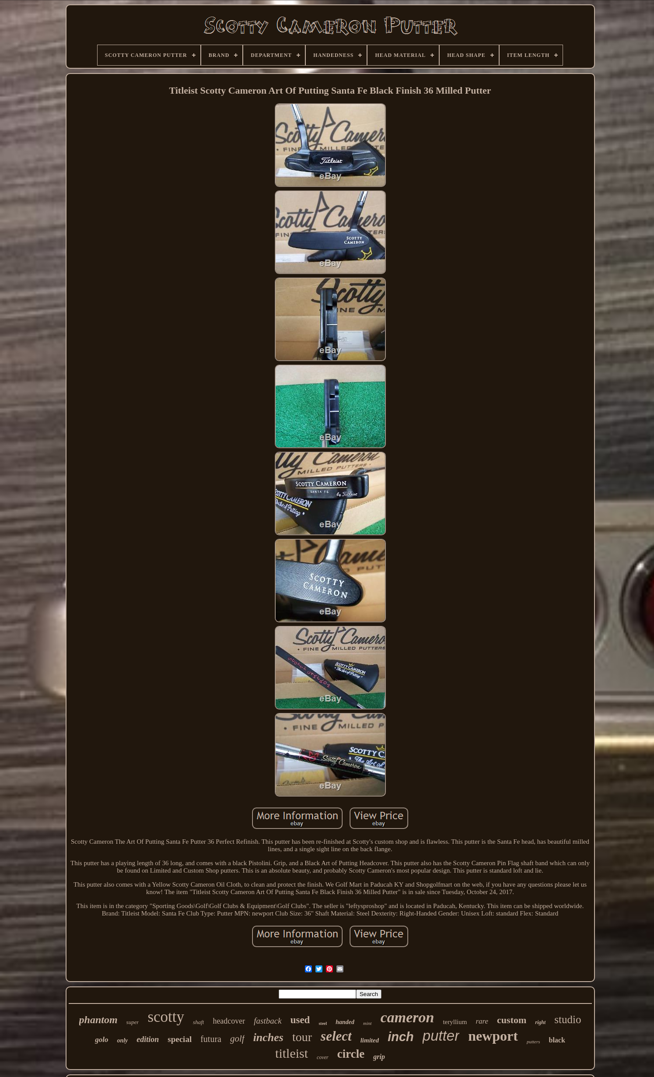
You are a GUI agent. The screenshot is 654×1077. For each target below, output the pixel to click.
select (336, 1036)
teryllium (455, 1021)
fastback (267, 1020)
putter (441, 1036)
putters (533, 1041)
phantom (98, 1019)
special (180, 1039)
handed (345, 1022)
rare (482, 1021)
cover (323, 1057)
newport (493, 1036)
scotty (165, 1016)
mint (367, 1023)
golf (237, 1038)
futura (210, 1039)
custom (511, 1019)
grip (379, 1056)
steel (322, 1023)
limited (369, 1040)
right (540, 1022)
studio (567, 1019)
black (557, 1040)
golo (101, 1039)
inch (401, 1037)
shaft (198, 1022)
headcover (229, 1021)
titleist (291, 1053)
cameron (407, 1017)
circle (350, 1053)
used (300, 1019)
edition (147, 1039)
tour (302, 1037)
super (132, 1022)
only (122, 1040)
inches (268, 1037)
